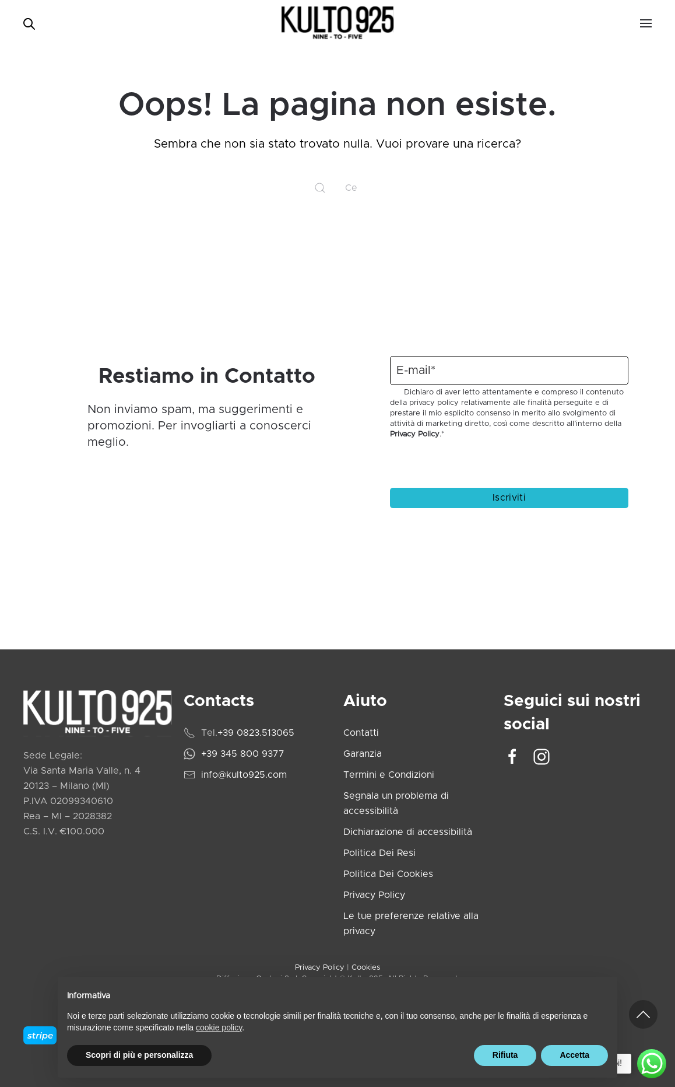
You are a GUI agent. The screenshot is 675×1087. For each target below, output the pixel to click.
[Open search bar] (29, 23)
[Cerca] (337, 188)
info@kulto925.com (244, 775)
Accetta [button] (574, 1055)
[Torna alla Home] (338, 23)
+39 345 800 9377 (242, 754)
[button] (646, 23)
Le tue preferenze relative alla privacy (411, 923)
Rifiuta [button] (505, 1055)
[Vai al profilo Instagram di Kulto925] (541, 756)
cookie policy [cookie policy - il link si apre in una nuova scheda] (219, 1027)
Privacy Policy (415, 434)
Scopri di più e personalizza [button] (139, 1055)
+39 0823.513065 (255, 733)
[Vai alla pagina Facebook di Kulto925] (512, 756)
